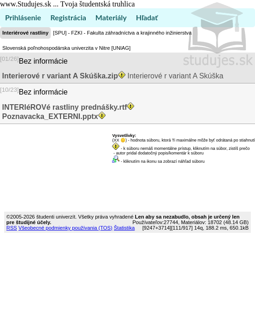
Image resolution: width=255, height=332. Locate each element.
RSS (11, 228)
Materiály (111, 17)
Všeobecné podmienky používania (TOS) (65, 228)
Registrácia (68, 17)
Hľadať (147, 17)
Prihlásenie (23, 17)
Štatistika (124, 228)
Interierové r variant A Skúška (111, 76)
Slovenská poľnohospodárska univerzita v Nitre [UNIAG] (66, 48)
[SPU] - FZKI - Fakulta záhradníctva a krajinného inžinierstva (122, 33)
